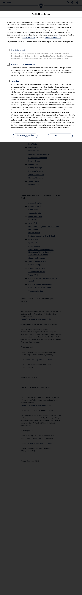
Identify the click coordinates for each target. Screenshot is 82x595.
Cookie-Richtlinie (29, 37)
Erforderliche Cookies (17, 50)
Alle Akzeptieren (60, 136)
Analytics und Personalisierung (21, 64)
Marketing (13, 81)
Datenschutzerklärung (53, 37)
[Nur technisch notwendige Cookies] (25, 136)
